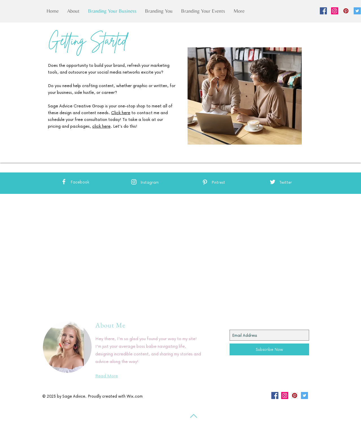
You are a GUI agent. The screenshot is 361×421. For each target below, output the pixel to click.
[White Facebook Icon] (63, 181)
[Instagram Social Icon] (334, 10)
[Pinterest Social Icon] (345, 10)
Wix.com (135, 396)
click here (101, 126)
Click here (120, 112)
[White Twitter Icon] (272, 181)
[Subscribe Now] (269, 349)
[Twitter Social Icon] (357, 10)
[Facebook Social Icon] (323, 10)
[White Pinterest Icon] (204, 182)
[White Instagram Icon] (133, 181)
